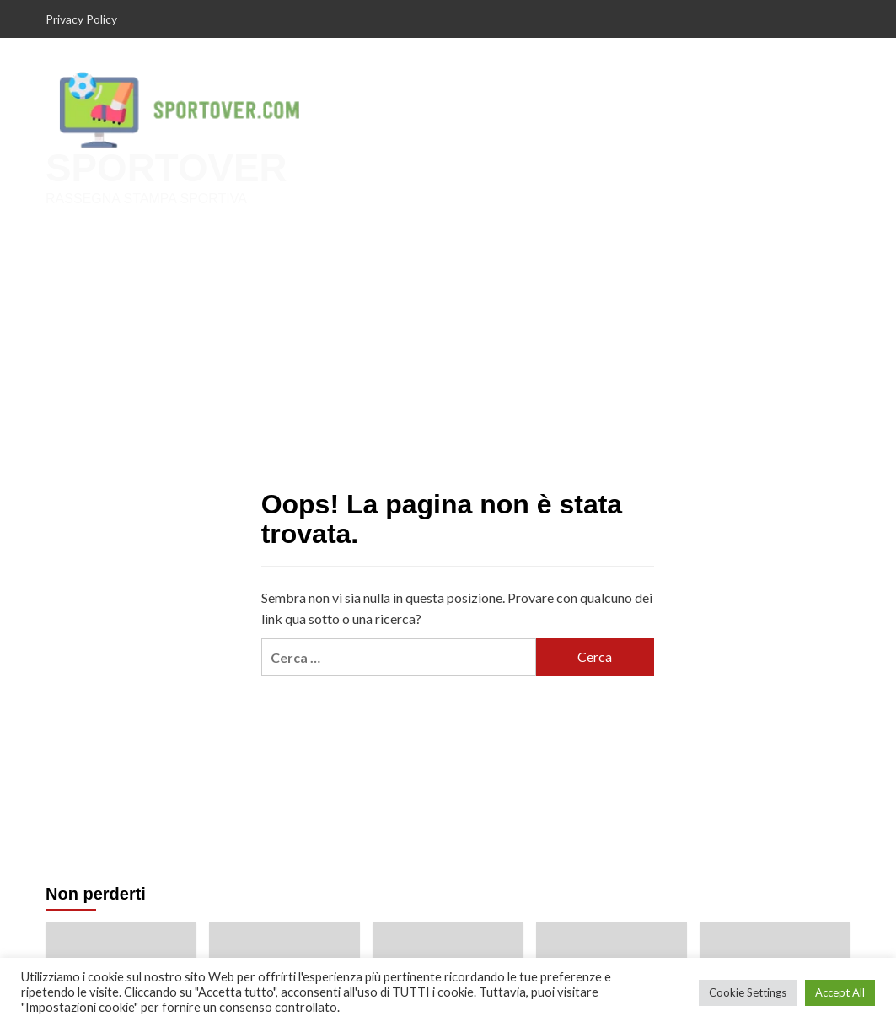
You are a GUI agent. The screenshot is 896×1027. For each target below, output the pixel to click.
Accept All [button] (840, 992)
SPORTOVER (164, 168)
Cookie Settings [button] (747, 992)
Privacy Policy (81, 19)
